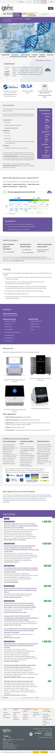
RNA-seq (47, 116)
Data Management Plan (17, 260)
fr (49, 2)
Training (24, 14)
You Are (44, 14)
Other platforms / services (43, 60)
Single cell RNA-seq (47, 120)
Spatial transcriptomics (12, 128)
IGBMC (4, 14)
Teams (14, 714)
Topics (14, 716)
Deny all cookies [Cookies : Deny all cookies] (44, 752)
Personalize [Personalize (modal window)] (52, 752)
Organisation (6, 714)
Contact (21, 2)
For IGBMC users (27, 249)
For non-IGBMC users (28, 252)
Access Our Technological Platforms (46, 715)
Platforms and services (16, 15)
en (51, 2)
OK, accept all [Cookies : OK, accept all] (36, 752)
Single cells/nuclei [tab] (33, 184)
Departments (16, 712)
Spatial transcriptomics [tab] (10, 186)
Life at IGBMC (6, 717)
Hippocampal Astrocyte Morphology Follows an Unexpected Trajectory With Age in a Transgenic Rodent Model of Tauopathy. (21, 645)
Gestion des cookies (47, 729)
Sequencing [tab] (22, 186)
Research (9, 14)
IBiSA (38, 453)
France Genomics (8, 94)
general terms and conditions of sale (31, 257)
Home (4, 18)
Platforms (21, 18)
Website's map (48, 731)
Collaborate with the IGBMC (32, 15)
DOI (49, 521)
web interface (10, 252)
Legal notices (40, 731)
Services (25, 719)
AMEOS (50, 737)
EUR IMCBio (36, 712)
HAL (46, 521)
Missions (5, 712)
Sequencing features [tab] (19, 184)
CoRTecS (47, 455)
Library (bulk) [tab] (7, 184)
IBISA (31, 91)
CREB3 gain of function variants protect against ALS (18, 681)
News (4, 716)
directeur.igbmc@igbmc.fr (10, 748)
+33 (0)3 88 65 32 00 (13, 745)
